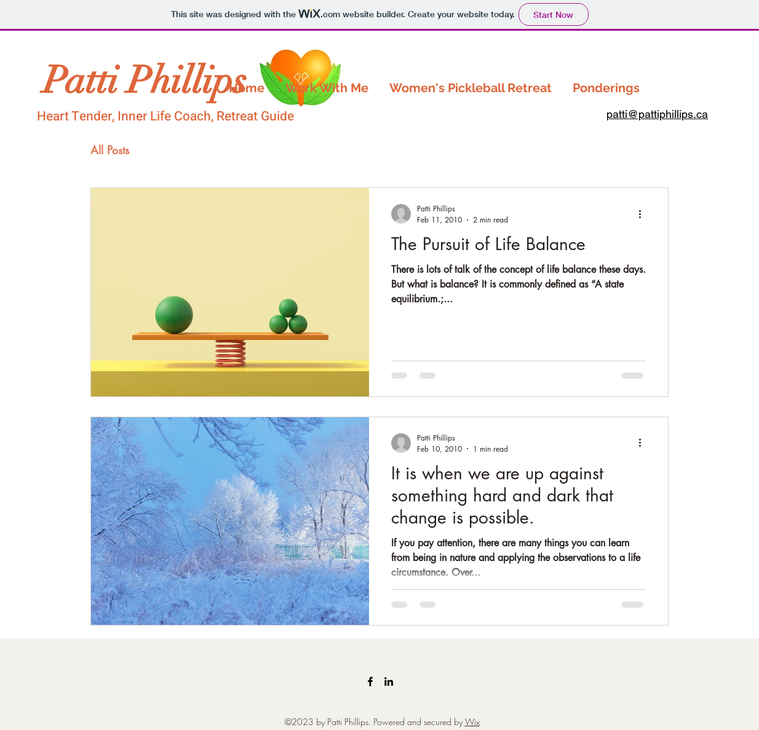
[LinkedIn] (389, 681)
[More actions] (644, 213)
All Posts (109, 150)
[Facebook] (370, 681)
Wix (472, 722)
